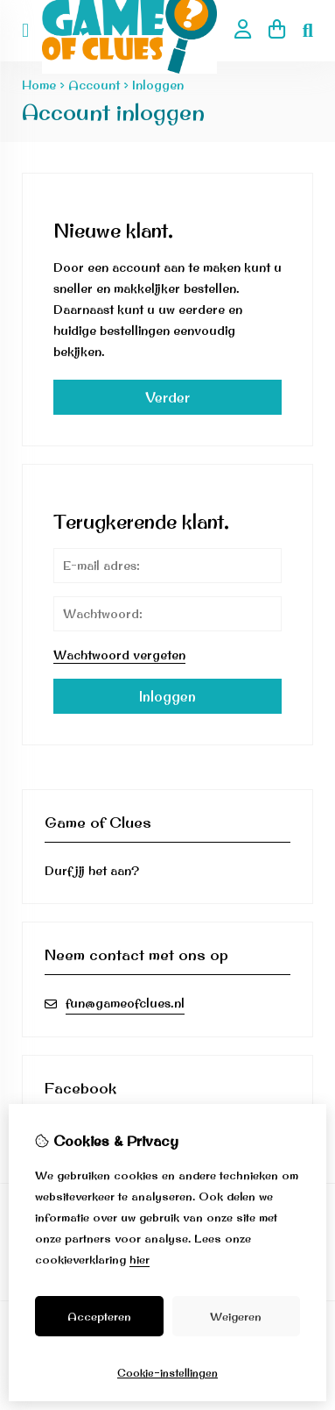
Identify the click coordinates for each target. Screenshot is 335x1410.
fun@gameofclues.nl (125, 1003)
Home (39, 85)
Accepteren (99, 1316)
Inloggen (158, 85)
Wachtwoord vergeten (119, 655)
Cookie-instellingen (167, 1372)
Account (94, 85)
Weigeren (236, 1316)
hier (139, 1259)
